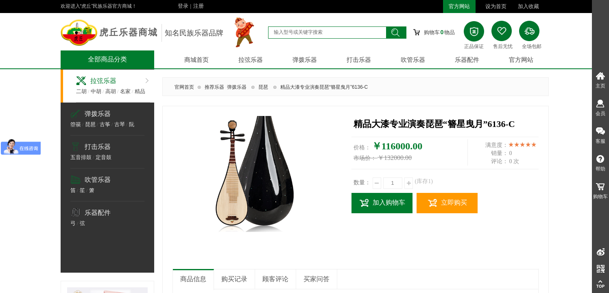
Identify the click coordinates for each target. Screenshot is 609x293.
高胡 (110, 91)
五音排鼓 (81, 157)
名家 (125, 91)
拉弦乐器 (250, 60)
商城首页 (196, 60)
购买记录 (234, 279)
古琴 (119, 124)
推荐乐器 (214, 87)
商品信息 (193, 279)
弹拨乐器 (304, 60)
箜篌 (75, 124)
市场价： (365, 158)
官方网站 (521, 60)
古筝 (105, 124)
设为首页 (495, 6)
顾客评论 (275, 279)
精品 (140, 91)
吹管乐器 (413, 60)
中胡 (96, 91)
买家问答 (316, 279)
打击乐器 (359, 60)
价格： (362, 147)
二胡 (81, 91)
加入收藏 (528, 6)
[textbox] (327, 32)
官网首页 (184, 87)
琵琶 (90, 124)
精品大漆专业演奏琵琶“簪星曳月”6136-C (324, 87)
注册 (198, 6)
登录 (183, 6)
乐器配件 (467, 60)
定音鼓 (103, 157)
